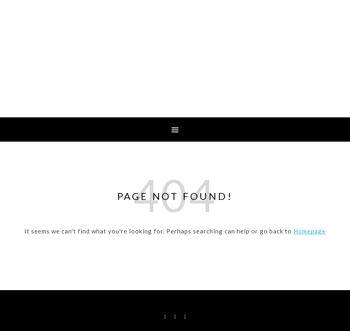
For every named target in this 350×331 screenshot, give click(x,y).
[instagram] (175, 316)
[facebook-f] (165, 316)
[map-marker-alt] (185, 316)
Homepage (309, 231)
